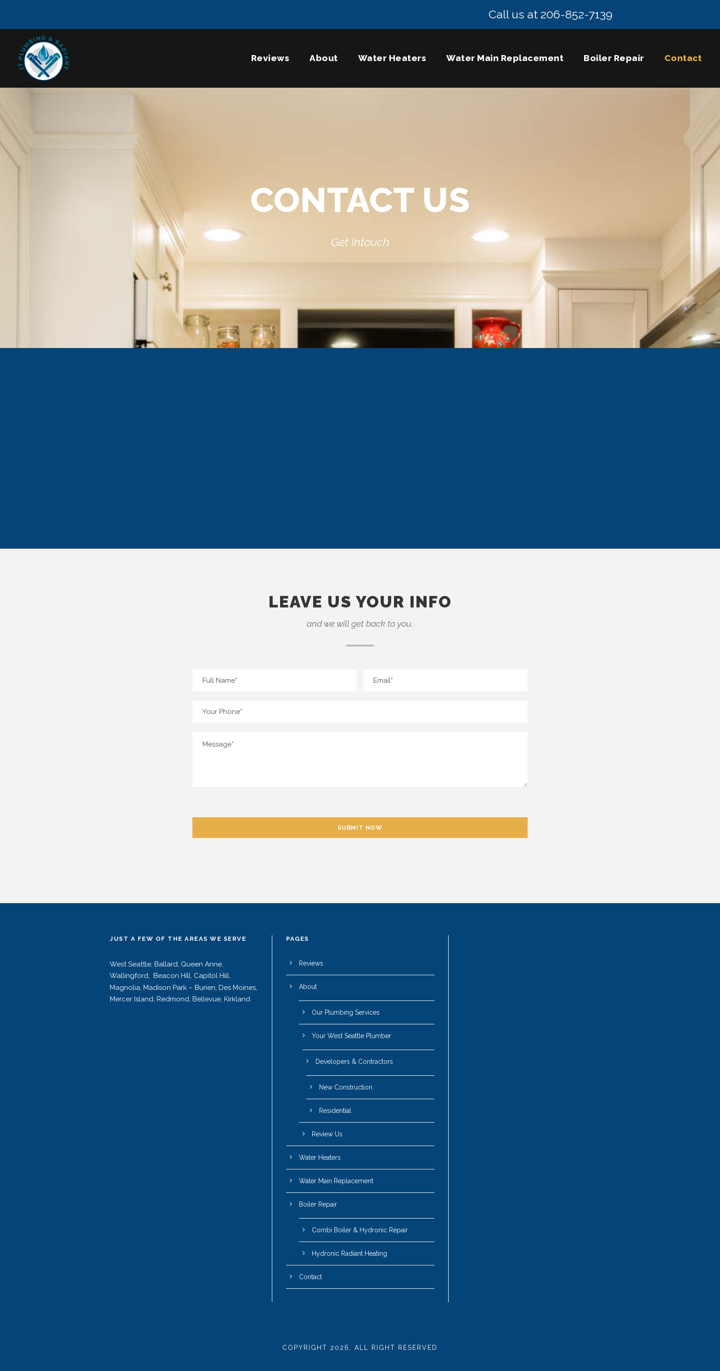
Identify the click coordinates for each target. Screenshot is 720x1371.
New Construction (345, 1087)
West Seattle (130, 964)
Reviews (270, 58)
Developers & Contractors (354, 1061)
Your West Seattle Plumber (351, 1035)
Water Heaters (392, 58)
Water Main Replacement (504, 58)
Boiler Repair (614, 58)
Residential (335, 1110)
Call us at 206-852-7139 (551, 14)
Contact (683, 58)
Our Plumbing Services (346, 1012)
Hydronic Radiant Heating (349, 1253)
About (323, 58)
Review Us (327, 1134)
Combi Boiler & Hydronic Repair (360, 1230)
